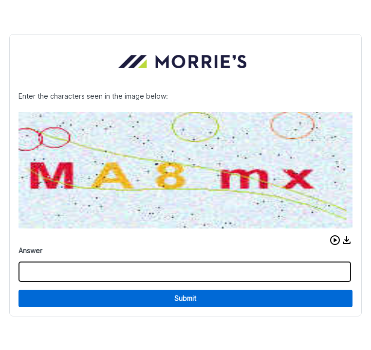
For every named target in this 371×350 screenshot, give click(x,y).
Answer (30, 250)
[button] (335, 240)
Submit (185, 298)
